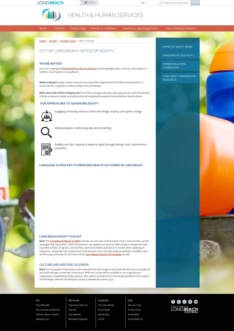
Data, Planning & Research (181, 28)
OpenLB (72, 310)
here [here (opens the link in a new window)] (110, 279)
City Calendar (74, 314)
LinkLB (101, 319)
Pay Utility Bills (43, 305)
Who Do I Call (134, 305)
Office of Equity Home (177, 46)
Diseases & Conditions (103, 28)
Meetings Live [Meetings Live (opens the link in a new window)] (42, 319)
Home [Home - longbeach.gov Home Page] (42, 40)
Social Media (104, 310)
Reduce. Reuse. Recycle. (47, 314)
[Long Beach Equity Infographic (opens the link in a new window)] (104, 254)
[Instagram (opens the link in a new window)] (179, 302)
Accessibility (133, 314)
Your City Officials (106, 305)
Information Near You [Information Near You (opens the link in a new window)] (78, 305)
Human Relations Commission (174, 65)
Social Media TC (135, 319)
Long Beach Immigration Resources (179, 77)
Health (53, 40)
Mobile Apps (103, 314)
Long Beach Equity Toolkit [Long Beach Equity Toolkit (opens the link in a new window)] (65, 240)
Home (43, 28)
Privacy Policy (134, 310)
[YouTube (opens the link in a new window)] (196, 302)
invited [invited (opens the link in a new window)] (56, 269)
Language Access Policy (178, 55)
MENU (92, 2)
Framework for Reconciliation (79, 68)
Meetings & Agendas (77, 319)
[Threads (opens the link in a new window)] (190, 302)
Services (59, 28)
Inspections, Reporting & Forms (140, 28)
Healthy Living (78, 28)
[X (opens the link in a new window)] (184, 302)
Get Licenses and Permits (48, 310)
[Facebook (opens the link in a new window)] (173, 302)
